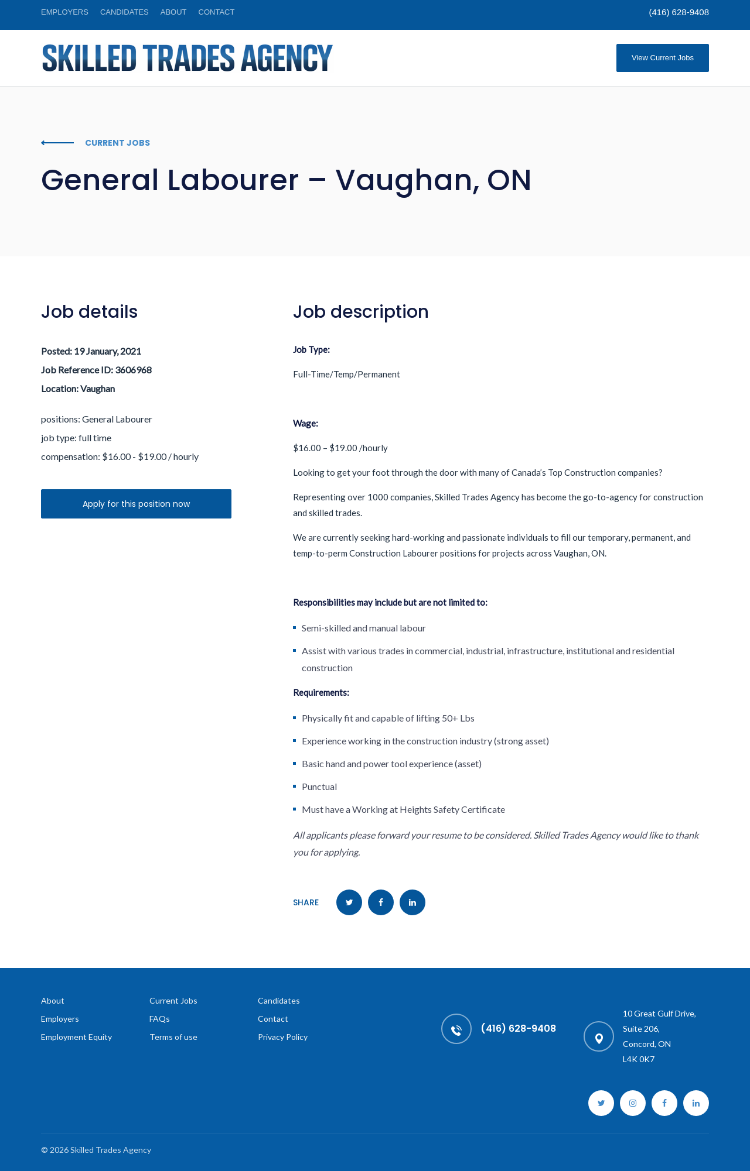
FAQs (159, 1019)
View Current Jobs (663, 57)
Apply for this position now (136, 504)
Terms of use (173, 1037)
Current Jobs (173, 1000)
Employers (64, 12)
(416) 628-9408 (679, 12)
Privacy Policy (283, 1037)
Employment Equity (76, 1037)
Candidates (124, 12)
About (174, 12)
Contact (217, 12)
